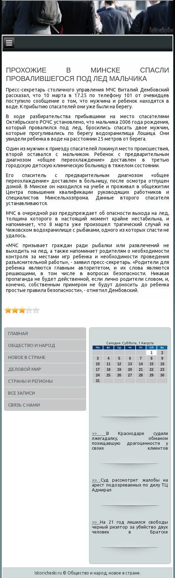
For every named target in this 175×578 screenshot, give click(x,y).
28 (141, 375)
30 (162, 375)
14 (141, 364)
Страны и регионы (30, 381)
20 (130, 370)
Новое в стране (26, 357)
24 (98, 375)
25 (108, 375)
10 (98, 364)
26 (119, 375)
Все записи (21, 392)
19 (119, 370)
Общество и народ (31, 345)
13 (130, 364)
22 (151, 370)
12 (119, 364)
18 (108, 370)
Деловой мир (24, 369)
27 (130, 375)
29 (151, 375)
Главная (18, 333)
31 (98, 381)
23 (162, 370)
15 (151, 364)
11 (108, 364)
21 (141, 370)
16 (162, 364)
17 (98, 370)
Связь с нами (24, 404)
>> (99, 433)
